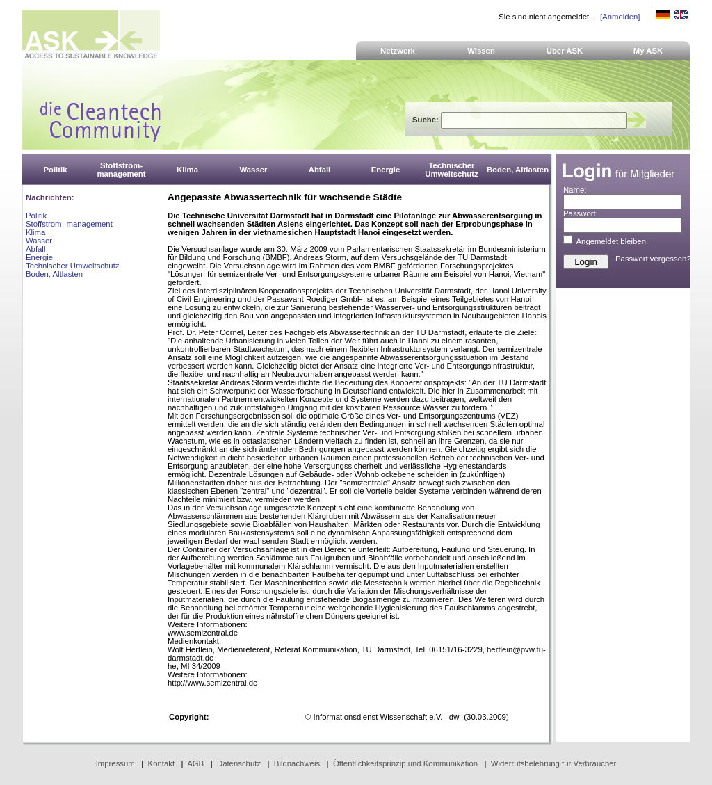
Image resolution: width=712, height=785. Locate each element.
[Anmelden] (620, 17)
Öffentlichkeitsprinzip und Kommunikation (405, 763)
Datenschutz (239, 763)
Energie (39, 257)
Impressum (115, 763)
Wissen (481, 51)
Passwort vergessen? (653, 258)
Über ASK (565, 51)
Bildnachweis (297, 763)
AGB (195, 763)
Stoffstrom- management (69, 224)
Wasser (39, 240)
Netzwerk (397, 51)
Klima (35, 232)
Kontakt (161, 763)
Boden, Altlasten (54, 274)
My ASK (648, 51)
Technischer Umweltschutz (72, 265)
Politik (36, 215)
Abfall (35, 249)
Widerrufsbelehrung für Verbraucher (554, 763)
